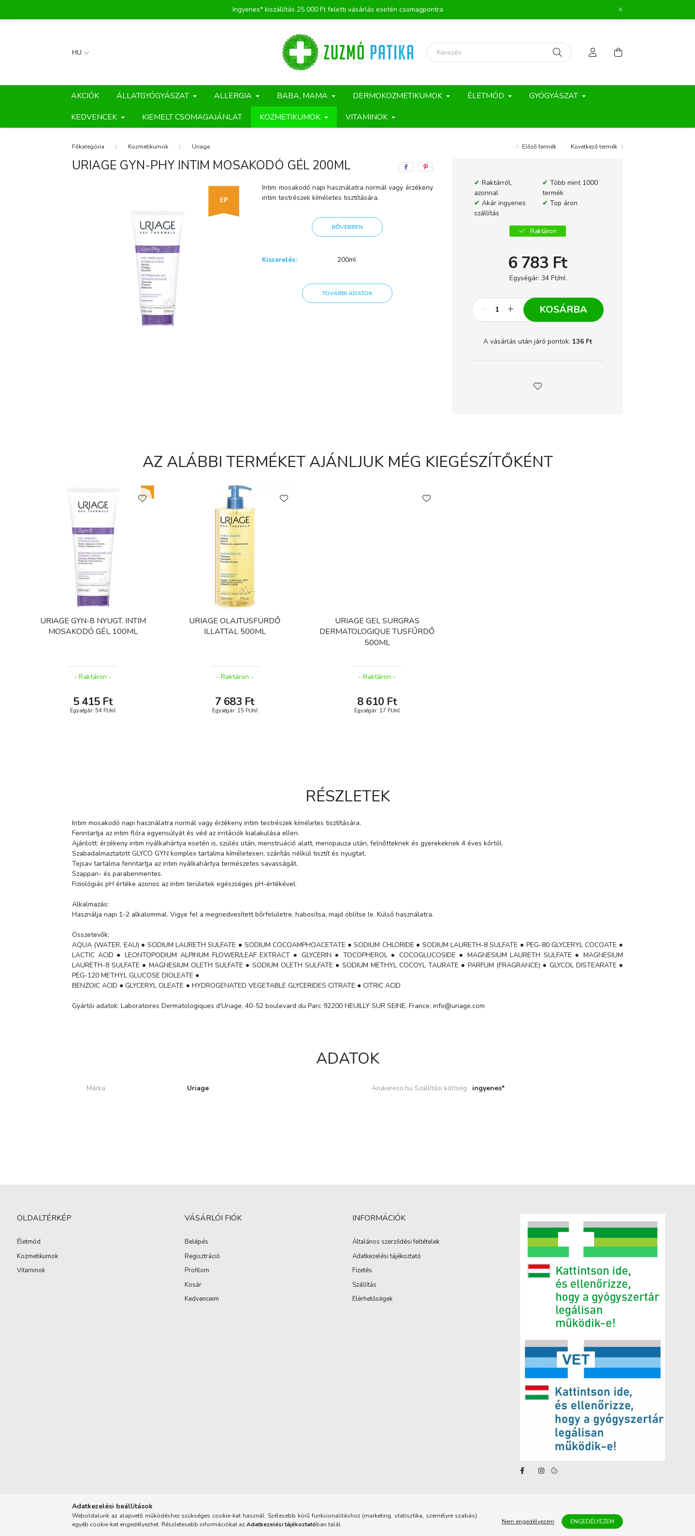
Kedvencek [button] (95, 117)
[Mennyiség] (498, 309)
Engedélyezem (592, 1525)
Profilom (197, 1271)
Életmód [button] (486, 95)
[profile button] (593, 52)
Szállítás (364, 1285)
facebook (522, 1470)
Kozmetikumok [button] (291, 117)
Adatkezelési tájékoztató (386, 1257)
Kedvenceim (202, 1299)
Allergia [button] (234, 95)
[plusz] (511, 309)
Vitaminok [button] (368, 117)
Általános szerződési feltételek (395, 1242)
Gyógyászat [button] (554, 95)
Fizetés (362, 1271)
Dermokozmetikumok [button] (398, 95)
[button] (537, 385)
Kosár (193, 1285)
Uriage (201, 147)
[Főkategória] (88, 147)
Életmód (29, 1242)
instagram (541, 1470)
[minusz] (484, 309)
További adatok (347, 293)
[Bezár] (620, 9)
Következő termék (594, 147)
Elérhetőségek (372, 1299)
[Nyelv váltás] (78, 52)
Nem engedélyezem (528, 1525)
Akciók (85, 95)
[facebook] (406, 167)
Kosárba (563, 309)
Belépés (196, 1242)
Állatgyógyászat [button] (153, 95)
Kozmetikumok (148, 147)
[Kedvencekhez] (142, 497)
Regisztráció (202, 1257)
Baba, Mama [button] (303, 95)
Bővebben (347, 227)
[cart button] (618, 52)
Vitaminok (31, 1271)
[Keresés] (499, 52)
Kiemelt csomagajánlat (192, 117)
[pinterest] (425, 167)
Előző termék (539, 147)
